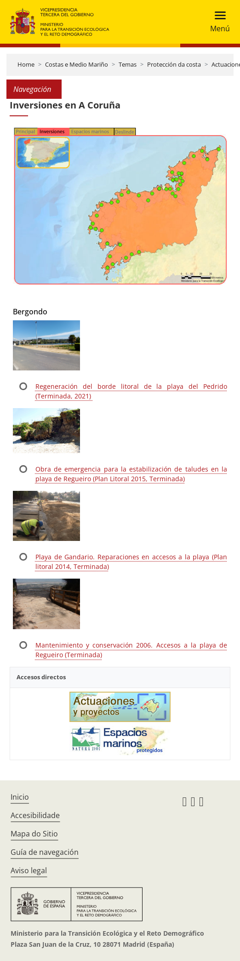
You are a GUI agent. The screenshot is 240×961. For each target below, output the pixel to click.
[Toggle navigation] (217, 22)
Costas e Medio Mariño (76, 64)
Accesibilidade (35, 815)
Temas (128, 64)
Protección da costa (174, 64)
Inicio (20, 797)
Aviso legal (29, 870)
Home (25, 64)
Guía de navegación (45, 852)
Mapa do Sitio (34, 834)
